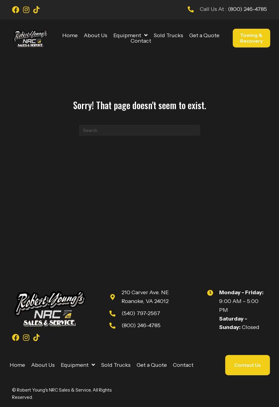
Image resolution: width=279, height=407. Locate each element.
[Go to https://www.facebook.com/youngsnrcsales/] (15, 10)
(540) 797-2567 (141, 313)
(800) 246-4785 (247, 9)
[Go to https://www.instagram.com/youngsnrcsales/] (26, 10)
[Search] (139, 130)
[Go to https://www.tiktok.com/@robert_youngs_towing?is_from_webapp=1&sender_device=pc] (36, 10)
